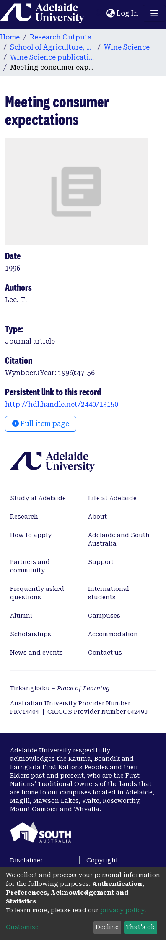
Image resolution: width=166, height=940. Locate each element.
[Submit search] (100, 13)
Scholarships (30, 634)
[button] (110, 13)
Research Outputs (60, 37)
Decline (107, 927)
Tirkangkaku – (60, 688)
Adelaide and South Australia (119, 539)
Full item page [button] (40, 424)
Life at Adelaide (112, 498)
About (97, 516)
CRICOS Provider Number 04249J (97, 711)
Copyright (102, 860)
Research (24, 516)
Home (10, 37)
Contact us (105, 652)
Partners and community (30, 566)
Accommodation (113, 634)
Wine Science (127, 47)
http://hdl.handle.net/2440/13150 (61, 404)
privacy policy (122, 910)
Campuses (104, 615)
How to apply (31, 535)
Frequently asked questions (37, 593)
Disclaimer (26, 860)
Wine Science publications (52, 57)
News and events (36, 652)
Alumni (21, 615)
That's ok (140, 927)
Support (101, 562)
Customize (22, 927)
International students (108, 593)
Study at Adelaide (38, 498)
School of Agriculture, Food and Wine (52, 47)
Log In (128, 13)
